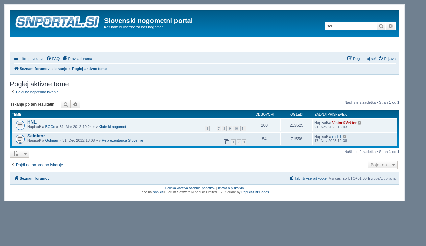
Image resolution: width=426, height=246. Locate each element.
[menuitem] (53, 77)
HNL (32, 140)
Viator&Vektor (344, 141)
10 (236, 147)
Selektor (36, 154)
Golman (51, 159)
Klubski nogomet (112, 145)
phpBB (158, 210)
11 (243, 147)
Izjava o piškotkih (231, 206)
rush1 (337, 155)
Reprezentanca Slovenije (122, 159)
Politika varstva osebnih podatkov (190, 206)
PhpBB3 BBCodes (255, 210)
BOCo (50, 145)
